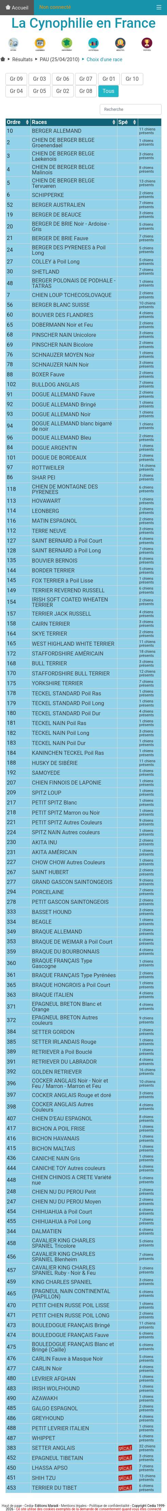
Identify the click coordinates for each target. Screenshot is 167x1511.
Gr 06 (62, 80)
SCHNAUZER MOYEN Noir (63, 356)
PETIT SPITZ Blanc (54, 804)
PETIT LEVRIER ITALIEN (60, 1430)
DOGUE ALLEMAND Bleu (61, 439)
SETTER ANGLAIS (53, 1449)
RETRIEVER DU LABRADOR (64, 1063)
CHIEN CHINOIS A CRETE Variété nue (71, 1182)
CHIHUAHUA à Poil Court (62, 1213)
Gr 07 (85, 80)
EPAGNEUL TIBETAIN (57, 1460)
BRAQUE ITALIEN (52, 996)
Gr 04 (16, 92)
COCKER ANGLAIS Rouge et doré (71, 1097)
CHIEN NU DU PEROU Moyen (66, 1203)
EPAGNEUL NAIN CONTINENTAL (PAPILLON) (71, 1295)
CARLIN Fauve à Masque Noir (67, 1360)
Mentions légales (74, 1506)
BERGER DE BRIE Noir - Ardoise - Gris (71, 228)
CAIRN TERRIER (51, 625)
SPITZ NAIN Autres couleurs (66, 834)
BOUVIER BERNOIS (54, 562)
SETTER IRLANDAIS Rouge (64, 1043)
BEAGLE (42, 923)
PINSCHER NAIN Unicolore (64, 336)
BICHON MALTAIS (53, 1150)
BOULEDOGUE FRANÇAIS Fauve (70, 1337)
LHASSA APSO (50, 1469)
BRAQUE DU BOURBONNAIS (65, 953)
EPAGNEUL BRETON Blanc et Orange (66, 1008)
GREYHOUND (48, 1420)
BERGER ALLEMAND (56, 132)
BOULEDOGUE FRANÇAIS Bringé (71, 1327)
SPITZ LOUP (46, 794)
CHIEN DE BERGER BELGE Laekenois (63, 158)
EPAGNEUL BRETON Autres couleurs (65, 1022)
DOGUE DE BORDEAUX (59, 459)
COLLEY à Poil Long (55, 263)
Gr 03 (39, 80)
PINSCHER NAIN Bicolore (62, 346)
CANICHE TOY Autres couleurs (68, 1170)
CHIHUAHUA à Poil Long (61, 1223)
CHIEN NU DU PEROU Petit (64, 1193)
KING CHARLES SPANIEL (62, 1284)
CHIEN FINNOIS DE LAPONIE (66, 784)
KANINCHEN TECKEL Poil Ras (68, 754)
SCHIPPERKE (48, 197)
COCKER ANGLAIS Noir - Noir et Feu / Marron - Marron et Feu (70, 1085)
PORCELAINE (48, 894)
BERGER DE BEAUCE (56, 216)
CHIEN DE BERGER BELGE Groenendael (63, 144)
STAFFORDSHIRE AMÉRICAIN (67, 655)
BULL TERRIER (49, 665)
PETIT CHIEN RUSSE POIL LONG (71, 1317)
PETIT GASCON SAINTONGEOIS (70, 903)
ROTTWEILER (48, 469)
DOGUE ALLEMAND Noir (61, 416)
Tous (108, 92)
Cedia (28, 1506)
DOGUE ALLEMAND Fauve (63, 396)
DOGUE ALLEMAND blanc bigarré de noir (72, 428)
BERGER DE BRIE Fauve (60, 240)
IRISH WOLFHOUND (56, 1390)
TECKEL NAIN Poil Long (60, 735)
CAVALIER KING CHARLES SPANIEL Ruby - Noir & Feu (64, 1272)
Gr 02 (62, 92)
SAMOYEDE (46, 774)
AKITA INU (44, 844)
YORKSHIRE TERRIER (57, 685)
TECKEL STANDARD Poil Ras (66, 695)
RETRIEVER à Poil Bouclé (62, 1053)
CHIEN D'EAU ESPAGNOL (62, 1120)
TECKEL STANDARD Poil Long (68, 705)
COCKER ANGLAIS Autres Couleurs (62, 1109)
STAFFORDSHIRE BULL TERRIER (71, 675)
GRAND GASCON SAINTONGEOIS (72, 884)
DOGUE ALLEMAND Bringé (64, 406)
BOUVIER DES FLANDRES (62, 317)
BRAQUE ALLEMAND (57, 933)
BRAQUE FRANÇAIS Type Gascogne (62, 965)
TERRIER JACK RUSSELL (61, 615)
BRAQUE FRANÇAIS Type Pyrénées (74, 977)
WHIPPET (43, 1440)
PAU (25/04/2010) (56, 61)
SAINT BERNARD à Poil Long (66, 552)
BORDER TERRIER (53, 572)
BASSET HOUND (52, 914)
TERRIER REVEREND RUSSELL (68, 592)
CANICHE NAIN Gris (56, 1160)
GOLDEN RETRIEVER (57, 1073)
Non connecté (55, 7)
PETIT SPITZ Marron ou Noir (66, 814)
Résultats (19, 61)
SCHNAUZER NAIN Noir (60, 366)
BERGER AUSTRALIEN (58, 206)
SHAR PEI (43, 479)
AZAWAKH (45, 1400)
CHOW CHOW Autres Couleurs (68, 864)
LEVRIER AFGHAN (54, 1380)
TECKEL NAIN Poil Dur (59, 745)
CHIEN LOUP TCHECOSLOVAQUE (71, 297)
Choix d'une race (100, 61)
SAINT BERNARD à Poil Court (67, 542)
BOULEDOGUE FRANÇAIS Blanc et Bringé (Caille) (73, 1349)
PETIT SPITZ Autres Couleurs (67, 824)
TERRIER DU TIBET (54, 1489)
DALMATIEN (46, 1233)
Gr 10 (132, 80)
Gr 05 (39, 92)
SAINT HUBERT (50, 874)
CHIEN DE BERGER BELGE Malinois (63, 171)
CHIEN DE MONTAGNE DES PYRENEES (65, 491)
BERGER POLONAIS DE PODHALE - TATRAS (73, 285)
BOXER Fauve (48, 376)
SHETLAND (45, 273)
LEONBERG (45, 513)
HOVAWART (46, 502)
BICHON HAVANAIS (55, 1140)
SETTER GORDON (53, 1034)
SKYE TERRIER (49, 635)
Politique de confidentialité (109, 1506)
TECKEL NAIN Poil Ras (59, 725)
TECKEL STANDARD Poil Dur (66, 715)
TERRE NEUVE (49, 532)
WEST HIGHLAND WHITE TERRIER (73, 645)
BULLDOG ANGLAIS (55, 386)
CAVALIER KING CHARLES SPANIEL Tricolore (63, 1245)
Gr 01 (109, 80)
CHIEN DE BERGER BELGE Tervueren (63, 185)
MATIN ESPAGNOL (54, 522)
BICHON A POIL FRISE (58, 1130)
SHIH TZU (44, 1480)
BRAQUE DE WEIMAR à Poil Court (72, 943)
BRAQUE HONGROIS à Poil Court (71, 987)
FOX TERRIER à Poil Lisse (62, 582)
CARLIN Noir (47, 1370)
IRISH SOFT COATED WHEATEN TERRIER (70, 604)
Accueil (17, 8)
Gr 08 (85, 92)
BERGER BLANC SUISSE (61, 306)
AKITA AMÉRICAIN (54, 854)
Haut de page (12, 1506)
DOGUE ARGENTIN (54, 449)
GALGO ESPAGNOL (55, 1410)
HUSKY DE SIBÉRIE (55, 764)
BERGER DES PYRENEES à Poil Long (69, 251)
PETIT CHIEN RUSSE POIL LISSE (70, 1307)
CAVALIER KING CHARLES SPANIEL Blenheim (63, 1258)
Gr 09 (16, 80)
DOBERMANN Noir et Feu (62, 326)
